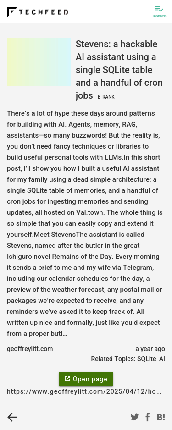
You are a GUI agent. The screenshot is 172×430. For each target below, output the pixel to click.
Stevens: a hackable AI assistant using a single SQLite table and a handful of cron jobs (119, 70)
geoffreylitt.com (30, 348)
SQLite (146, 359)
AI (162, 359)
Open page (85, 378)
